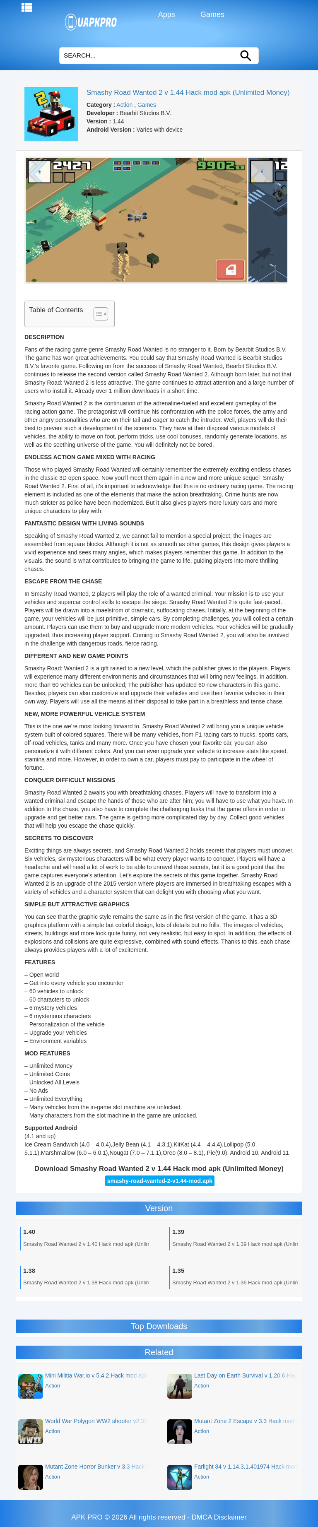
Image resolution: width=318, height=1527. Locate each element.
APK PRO (87, 1517)
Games (211, 14)
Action (124, 104)
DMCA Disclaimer (219, 1517)
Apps (166, 14)
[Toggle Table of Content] (96, 314)
